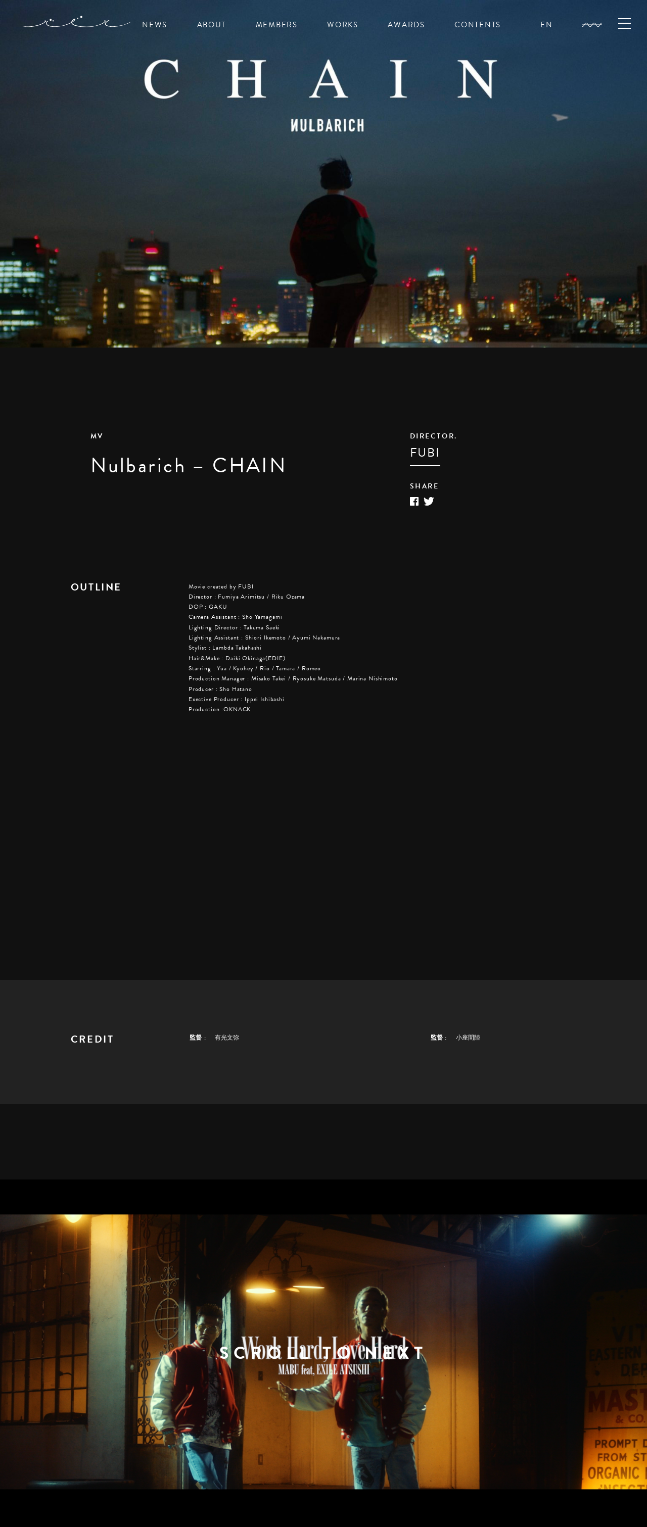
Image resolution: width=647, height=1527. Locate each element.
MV (96, 436)
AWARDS (406, 24)
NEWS (154, 24)
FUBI (425, 453)
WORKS (342, 24)
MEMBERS (277, 24)
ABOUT (211, 24)
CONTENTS (477, 24)
